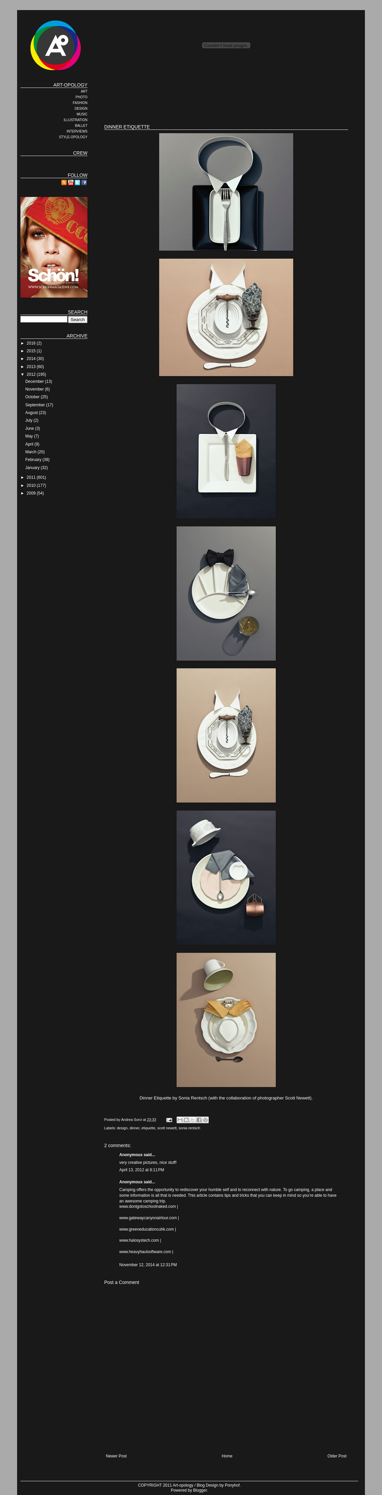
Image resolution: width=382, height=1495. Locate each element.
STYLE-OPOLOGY (73, 137)
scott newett (167, 1128)
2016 (32, 343)
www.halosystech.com (139, 1240)
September (35, 405)
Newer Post (116, 1456)
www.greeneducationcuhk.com (146, 1229)
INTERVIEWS (77, 131)
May (29, 436)
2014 (32, 358)
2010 (32, 485)
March (31, 452)
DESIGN (81, 108)
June (30, 428)
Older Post (336, 1456)
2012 (32, 374)
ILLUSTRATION (75, 120)
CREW (80, 153)
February (33, 459)
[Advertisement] (226, 97)
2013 (32, 366)
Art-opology (183, 1485)
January (33, 467)
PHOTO (81, 97)
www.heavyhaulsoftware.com (145, 1251)
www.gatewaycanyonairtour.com (148, 1218)
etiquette (148, 1128)
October (33, 397)
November (35, 389)
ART (84, 91)
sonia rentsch (189, 1128)
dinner (134, 1128)
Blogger (200, 1490)
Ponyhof (232, 1485)
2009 (32, 493)
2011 (32, 477)
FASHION (80, 103)
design (122, 1128)
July (29, 420)
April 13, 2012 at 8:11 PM (141, 1170)
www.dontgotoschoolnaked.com (147, 1206)
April (29, 444)
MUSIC (82, 114)
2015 (32, 351)
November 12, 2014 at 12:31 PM (148, 1264)
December (35, 381)
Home (227, 1456)
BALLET (81, 125)
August (32, 412)
